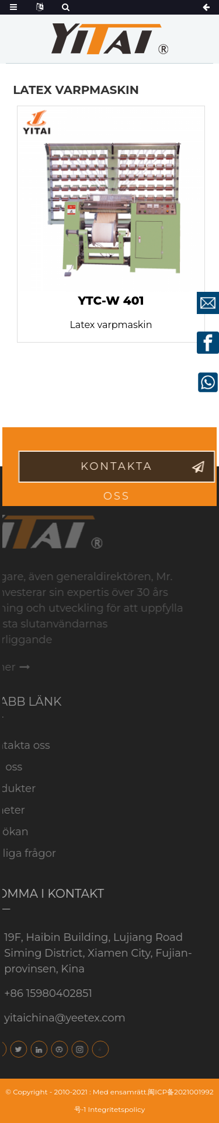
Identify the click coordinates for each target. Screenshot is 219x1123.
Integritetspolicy (116, 1109)
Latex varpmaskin (110, 324)
